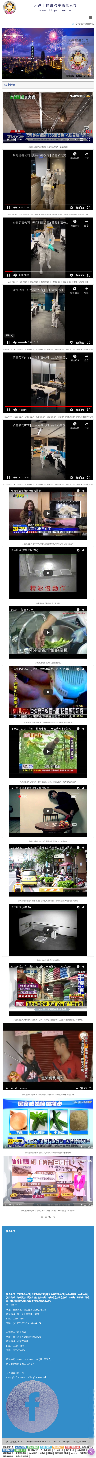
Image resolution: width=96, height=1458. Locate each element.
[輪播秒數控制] (13, 35)
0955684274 (18, 1319)
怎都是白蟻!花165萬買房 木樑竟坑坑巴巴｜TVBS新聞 (48, 147)
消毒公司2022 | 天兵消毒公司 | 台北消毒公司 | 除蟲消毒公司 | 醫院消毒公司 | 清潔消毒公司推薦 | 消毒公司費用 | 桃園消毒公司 (48, 349)
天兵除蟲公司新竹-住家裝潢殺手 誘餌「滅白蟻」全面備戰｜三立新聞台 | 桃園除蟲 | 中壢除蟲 (48, 1020)
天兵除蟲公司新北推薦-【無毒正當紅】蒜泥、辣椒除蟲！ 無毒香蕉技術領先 (48, 782)
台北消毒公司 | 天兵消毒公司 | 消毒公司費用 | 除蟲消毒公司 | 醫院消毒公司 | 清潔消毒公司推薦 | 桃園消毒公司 (48, 214)
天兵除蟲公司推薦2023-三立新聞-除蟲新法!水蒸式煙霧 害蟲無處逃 (48, 722)
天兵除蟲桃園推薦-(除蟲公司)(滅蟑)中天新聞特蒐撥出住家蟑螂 (48, 1153)
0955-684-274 (19, 1350)
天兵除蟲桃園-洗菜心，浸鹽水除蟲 (48, 663)
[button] (9, 53)
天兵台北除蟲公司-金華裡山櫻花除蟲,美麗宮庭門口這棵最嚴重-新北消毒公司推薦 (48, 901)
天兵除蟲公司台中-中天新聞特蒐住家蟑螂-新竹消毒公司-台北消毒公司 (48, 544)
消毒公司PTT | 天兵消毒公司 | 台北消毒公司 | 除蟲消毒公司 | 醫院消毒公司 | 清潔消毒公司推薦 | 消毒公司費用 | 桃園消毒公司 (48, 417)
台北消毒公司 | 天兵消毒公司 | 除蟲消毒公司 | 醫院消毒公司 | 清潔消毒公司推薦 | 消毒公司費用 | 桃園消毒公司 (48, 282)
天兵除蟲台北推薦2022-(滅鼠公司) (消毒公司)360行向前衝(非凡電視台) (48, 1095)
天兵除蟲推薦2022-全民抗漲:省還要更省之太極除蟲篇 (48, 841)
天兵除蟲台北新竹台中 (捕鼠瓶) (48, 960)
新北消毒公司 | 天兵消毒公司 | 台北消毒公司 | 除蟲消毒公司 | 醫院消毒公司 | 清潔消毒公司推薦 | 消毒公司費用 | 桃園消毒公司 (48, 484)
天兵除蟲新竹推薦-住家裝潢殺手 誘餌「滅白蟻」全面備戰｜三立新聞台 (48, 1211)
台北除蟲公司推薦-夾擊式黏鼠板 (48, 603)
